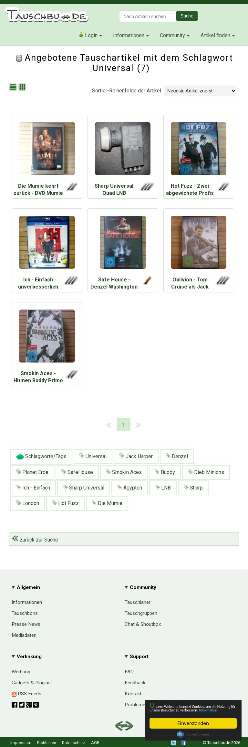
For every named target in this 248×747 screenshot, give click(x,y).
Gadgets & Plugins (31, 683)
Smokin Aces (124, 472)
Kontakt (133, 694)
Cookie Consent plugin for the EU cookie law (193, 734)
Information (190, 709)
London (27, 503)
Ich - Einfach (33, 488)
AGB (95, 742)
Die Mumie (107, 503)
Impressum (20, 742)
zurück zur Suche (35, 540)
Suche (187, 15)
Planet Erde (32, 472)
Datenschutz (73, 742)
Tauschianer (137, 602)
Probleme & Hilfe (143, 705)
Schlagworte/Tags (41, 457)
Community (172, 35)
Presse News (26, 624)
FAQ (129, 672)
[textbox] (148, 16)
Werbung (21, 672)
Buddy (165, 472)
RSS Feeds (26, 694)
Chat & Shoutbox (143, 624)
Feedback (135, 683)
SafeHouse (77, 472)
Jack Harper (136, 456)
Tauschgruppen (141, 613)
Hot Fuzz (65, 503)
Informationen (128, 35)
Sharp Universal (83, 488)
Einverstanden (193, 723)
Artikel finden (215, 35)
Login (88, 35)
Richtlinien (46, 742)
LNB (163, 488)
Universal (93, 456)
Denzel (177, 456)
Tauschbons (25, 613)
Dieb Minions (206, 472)
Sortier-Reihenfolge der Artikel (126, 91)
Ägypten (129, 488)
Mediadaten (24, 635)
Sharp (193, 488)
